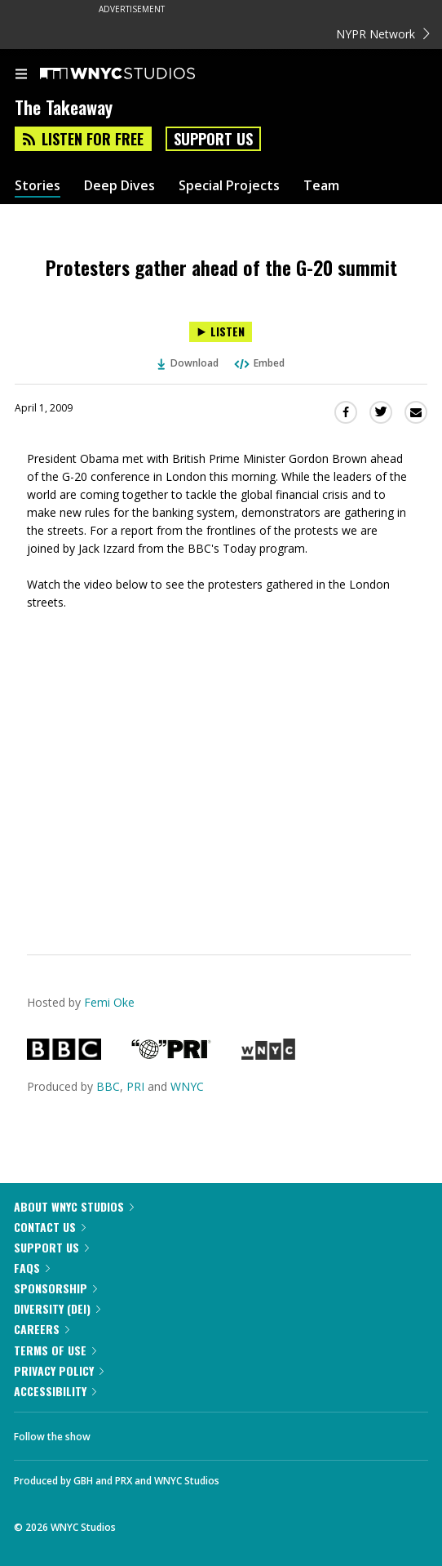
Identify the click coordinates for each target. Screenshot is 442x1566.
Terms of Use (55, 1350)
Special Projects (229, 185)
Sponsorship (55, 1288)
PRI (135, 1086)
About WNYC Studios (74, 1206)
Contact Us (50, 1226)
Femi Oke (109, 1002)
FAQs (32, 1267)
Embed (258, 363)
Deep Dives (119, 185)
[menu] (21, 75)
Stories (37, 185)
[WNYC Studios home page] (138, 74)
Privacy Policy (59, 1370)
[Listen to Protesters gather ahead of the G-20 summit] (220, 332)
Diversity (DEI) (57, 1308)
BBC (108, 1086)
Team (321, 185)
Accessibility (55, 1390)
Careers (41, 1328)
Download (188, 363)
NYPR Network (383, 34)
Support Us (213, 138)
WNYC (187, 1086)
